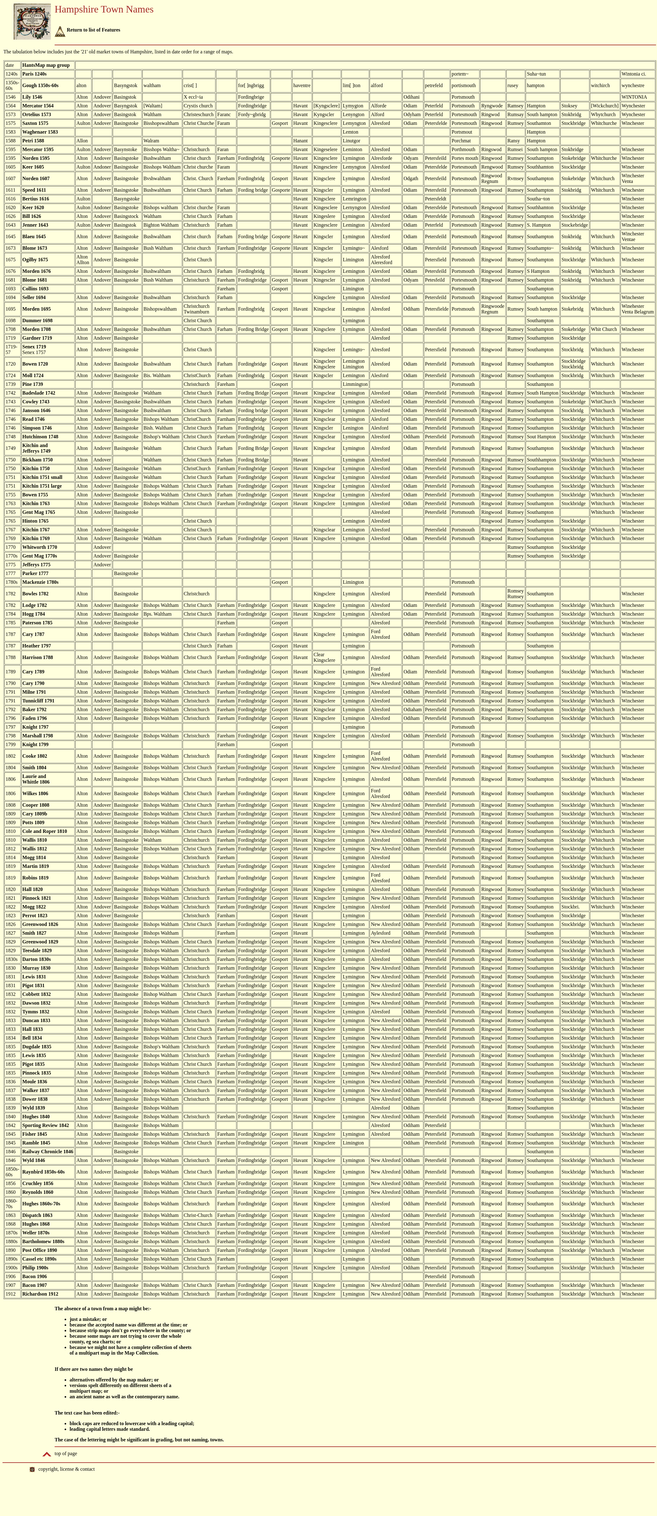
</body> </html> (328, 1488)
